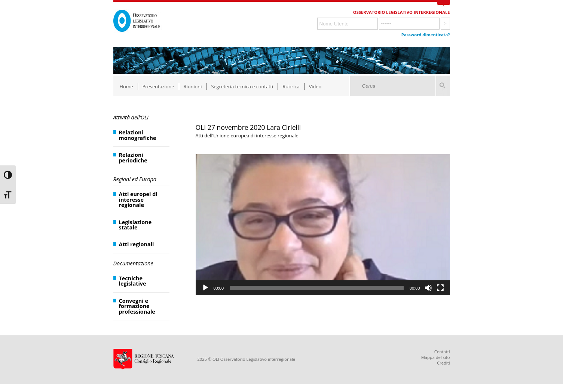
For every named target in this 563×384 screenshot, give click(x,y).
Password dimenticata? (425, 34)
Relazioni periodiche (133, 157)
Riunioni (193, 86)
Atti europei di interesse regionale (138, 199)
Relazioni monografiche (137, 135)
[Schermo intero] (440, 288)
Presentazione (158, 86)
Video (315, 86)
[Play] (205, 288)
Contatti (442, 351)
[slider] (317, 288)
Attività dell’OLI (131, 117)
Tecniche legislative (132, 281)
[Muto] (428, 288)
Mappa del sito (435, 357)
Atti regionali (136, 244)
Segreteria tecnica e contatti (242, 86)
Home (126, 86)
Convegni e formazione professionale (137, 306)
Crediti (443, 363)
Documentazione (133, 263)
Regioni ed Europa (134, 179)
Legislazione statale (135, 225)
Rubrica (290, 86)
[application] (323, 225)
